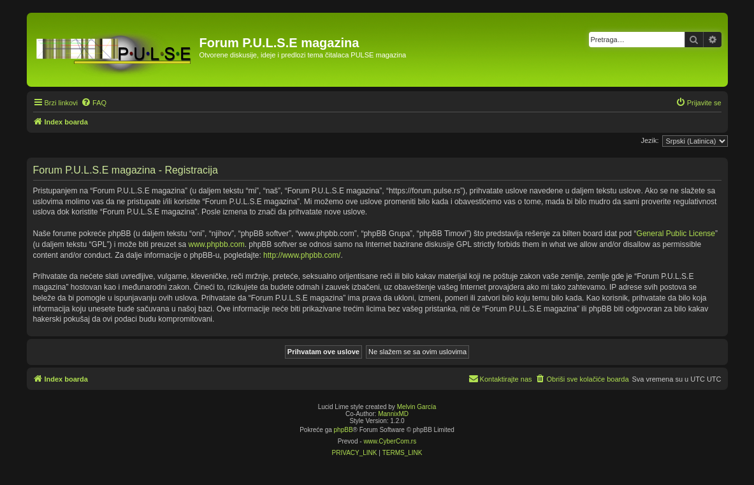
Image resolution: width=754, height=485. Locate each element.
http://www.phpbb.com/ (301, 255)
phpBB (343, 429)
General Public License (676, 233)
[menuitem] (93, 102)
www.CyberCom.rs (389, 441)
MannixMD (393, 413)
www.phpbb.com (217, 244)
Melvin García (417, 406)
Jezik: (649, 140)
